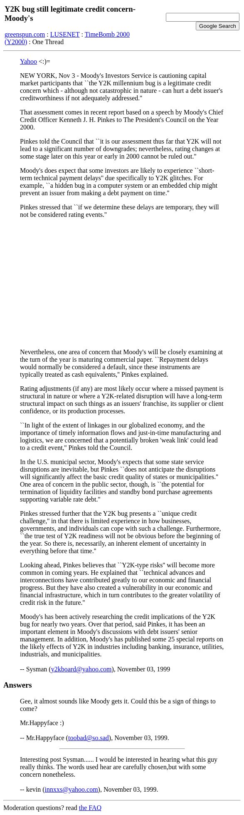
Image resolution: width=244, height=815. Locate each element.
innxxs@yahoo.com (71, 789)
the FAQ (90, 807)
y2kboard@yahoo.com (81, 669)
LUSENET (65, 34)
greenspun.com (25, 34)
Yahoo (28, 61)
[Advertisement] (122, 283)
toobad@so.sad (88, 737)
